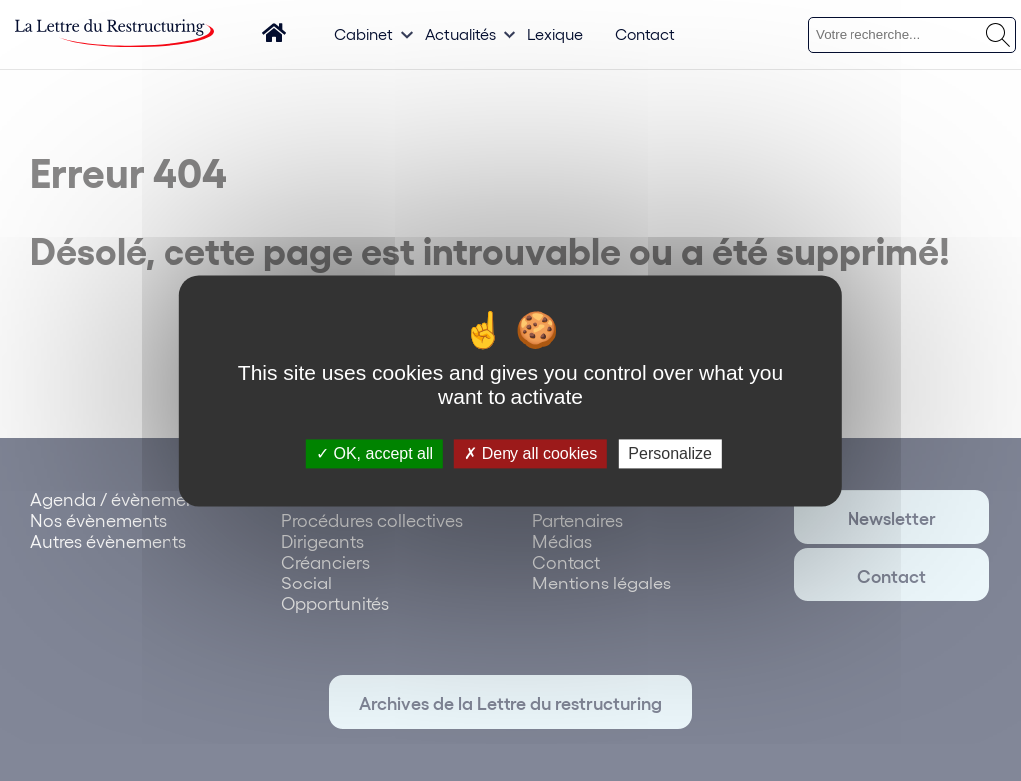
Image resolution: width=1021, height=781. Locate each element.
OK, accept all (374, 453)
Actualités (460, 33)
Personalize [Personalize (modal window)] (670, 453)
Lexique (555, 33)
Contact (645, 33)
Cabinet (363, 33)
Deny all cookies (530, 453)
